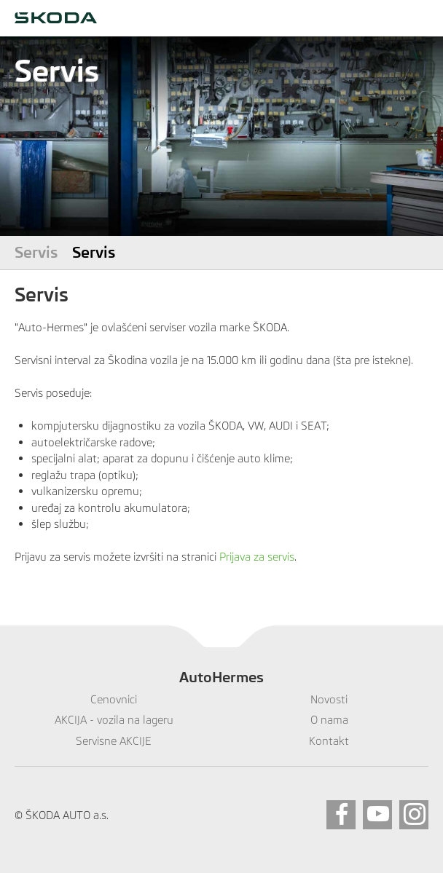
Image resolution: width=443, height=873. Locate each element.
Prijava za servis (256, 557)
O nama (329, 720)
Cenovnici (113, 699)
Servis (36, 252)
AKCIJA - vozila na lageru (114, 720)
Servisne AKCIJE (114, 741)
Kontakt (329, 741)
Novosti (329, 699)
